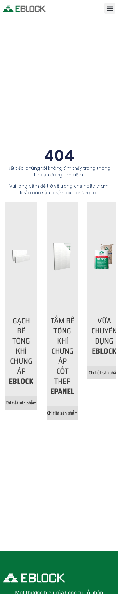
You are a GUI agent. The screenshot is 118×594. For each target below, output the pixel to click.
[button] (109, 8)
